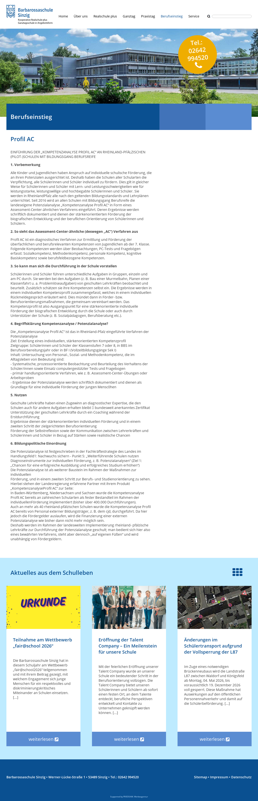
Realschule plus (105, 16)
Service (193, 16)
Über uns (81, 16)
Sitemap (200, 777)
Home (63, 16)
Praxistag (148, 16)
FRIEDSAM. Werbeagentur (135, 796)
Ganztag (129, 16)
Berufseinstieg (172, 16)
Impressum (219, 777)
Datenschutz (241, 777)
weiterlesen (43, 739)
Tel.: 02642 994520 (197, 53)
